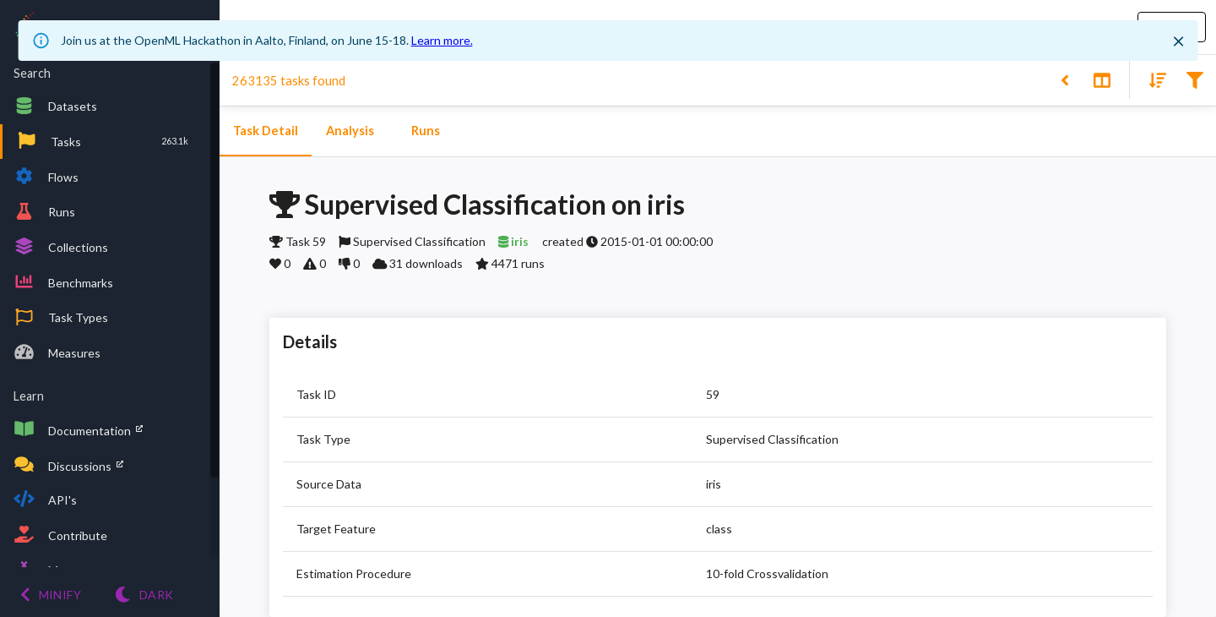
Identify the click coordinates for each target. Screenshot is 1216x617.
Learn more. (442, 40)
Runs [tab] (426, 131)
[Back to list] (1064, 79)
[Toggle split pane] (1102, 79)
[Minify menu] (51, 595)
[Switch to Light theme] (144, 595)
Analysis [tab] (350, 131)
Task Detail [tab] (266, 131)
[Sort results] (1152, 79)
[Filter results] (1194, 79)
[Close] (1178, 41)
